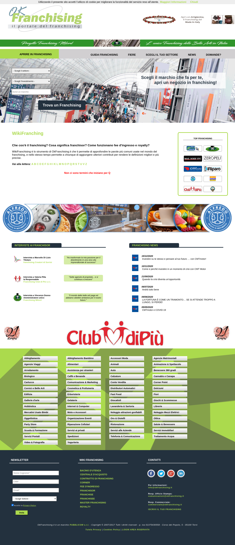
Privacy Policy (29, 505)
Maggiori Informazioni (173, 2)
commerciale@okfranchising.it (165, 504)
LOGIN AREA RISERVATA (136, 529)
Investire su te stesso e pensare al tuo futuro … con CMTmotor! (174, 259)
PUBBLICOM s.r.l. (79, 525)
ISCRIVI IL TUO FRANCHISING (164, 509)
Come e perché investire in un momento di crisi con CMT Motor (174, 269)
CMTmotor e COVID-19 (154, 310)
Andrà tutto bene (150, 289)
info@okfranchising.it (160, 487)
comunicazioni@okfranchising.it (166, 496)
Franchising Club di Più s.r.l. (37, 282)
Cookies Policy (111, 529)
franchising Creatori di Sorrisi (37, 262)
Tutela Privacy (93, 529)
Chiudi (194, 2)
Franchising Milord (32, 300)
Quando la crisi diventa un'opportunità (161, 279)
